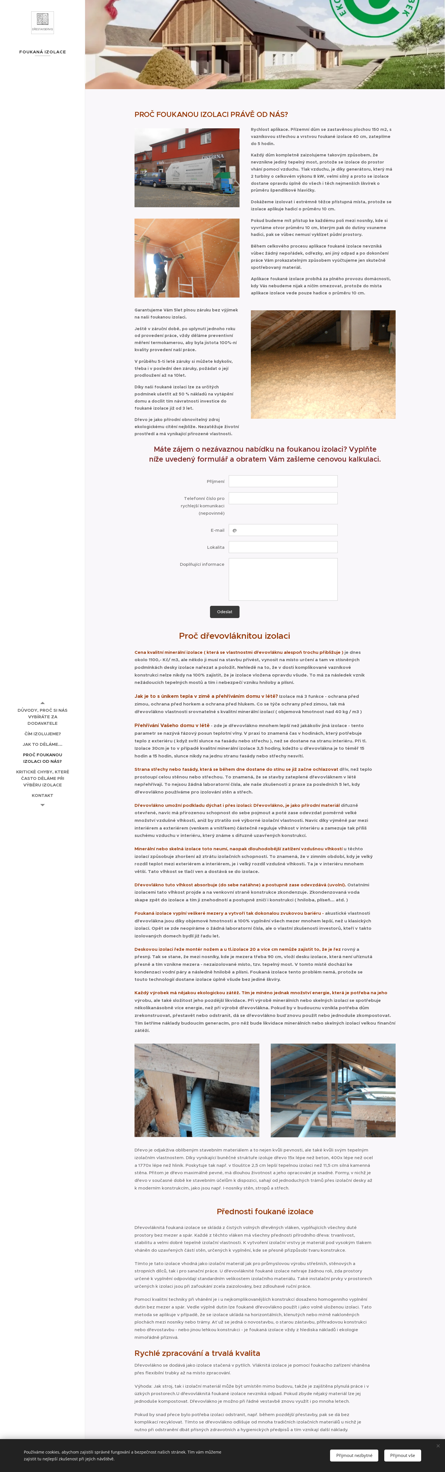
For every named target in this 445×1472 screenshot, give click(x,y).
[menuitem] (42, 716)
